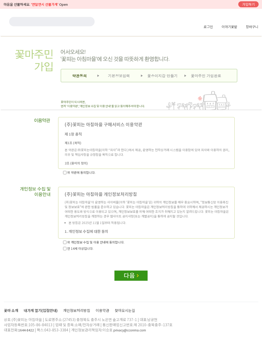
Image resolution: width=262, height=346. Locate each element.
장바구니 (252, 26)
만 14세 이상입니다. (78, 248)
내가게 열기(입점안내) (41, 310)
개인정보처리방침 (77, 310)
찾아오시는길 (125, 310)
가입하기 (248, 4)
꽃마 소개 (11, 310)
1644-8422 (26, 330)
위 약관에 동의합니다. (79, 172)
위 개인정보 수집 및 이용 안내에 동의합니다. (93, 242)
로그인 (208, 26)
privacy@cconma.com (129, 330)
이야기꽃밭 (229, 26)
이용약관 (103, 310)
